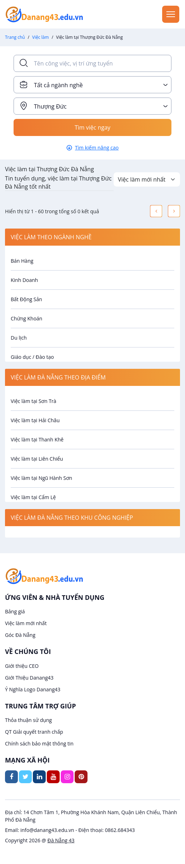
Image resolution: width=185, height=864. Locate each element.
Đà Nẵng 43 (61, 840)
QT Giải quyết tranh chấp (34, 731)
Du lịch (19, 337)
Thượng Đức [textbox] (50, 106)
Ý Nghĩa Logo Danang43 (32, 689)
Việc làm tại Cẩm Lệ (33, 497)
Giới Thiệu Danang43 (29, 677)
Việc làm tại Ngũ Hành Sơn (41, 478)
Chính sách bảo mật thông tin (39, 743)
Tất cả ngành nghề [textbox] (58, 85)
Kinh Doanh (24, 280)
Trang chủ (15, 37)
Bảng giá (15, 611)
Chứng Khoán (26, 318)
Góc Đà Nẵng (20, 635)
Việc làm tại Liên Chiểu (37, 458)
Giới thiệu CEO (22, 666)
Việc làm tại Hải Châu (35, 420)
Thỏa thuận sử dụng (28, 720)
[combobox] (92, 84)
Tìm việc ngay (92, 127)
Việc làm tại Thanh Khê (37, 439)
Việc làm (40, 37)
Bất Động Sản (26, 299)
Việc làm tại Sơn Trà (33, 401)
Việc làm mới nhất (26, 623)
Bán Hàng (22, 260)
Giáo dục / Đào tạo (32, 357)
